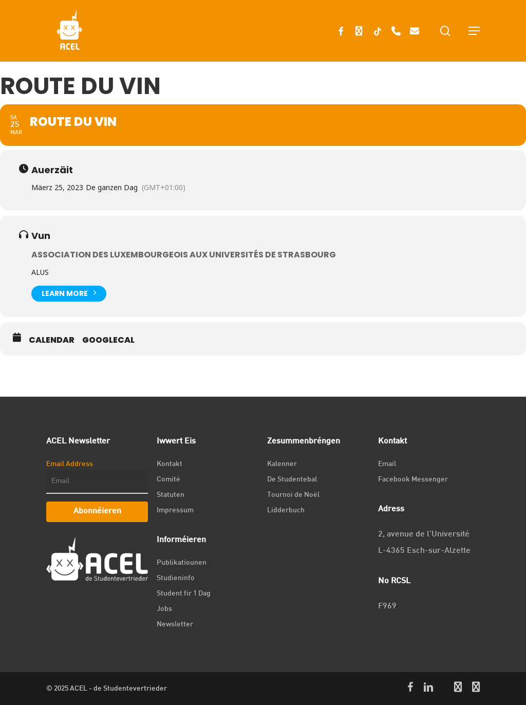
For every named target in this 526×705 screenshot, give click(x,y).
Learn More (69, 292)
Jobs (164, 609)
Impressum (175, 510)
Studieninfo (176, 578)
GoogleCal (108, 340)
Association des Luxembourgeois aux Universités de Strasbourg (183, 255)
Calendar (51, 340)
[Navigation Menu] (474, 31)
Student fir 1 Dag (184, 593)
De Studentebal (292, 479)
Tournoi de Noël (293, 495)
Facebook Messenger (413, 479)
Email (387, 464)
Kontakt (169, 464)
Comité (168, 479)
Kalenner (282, 464)
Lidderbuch (286, 510)
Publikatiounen (181, 563)
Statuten (170, 495)
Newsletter (175, 624)
